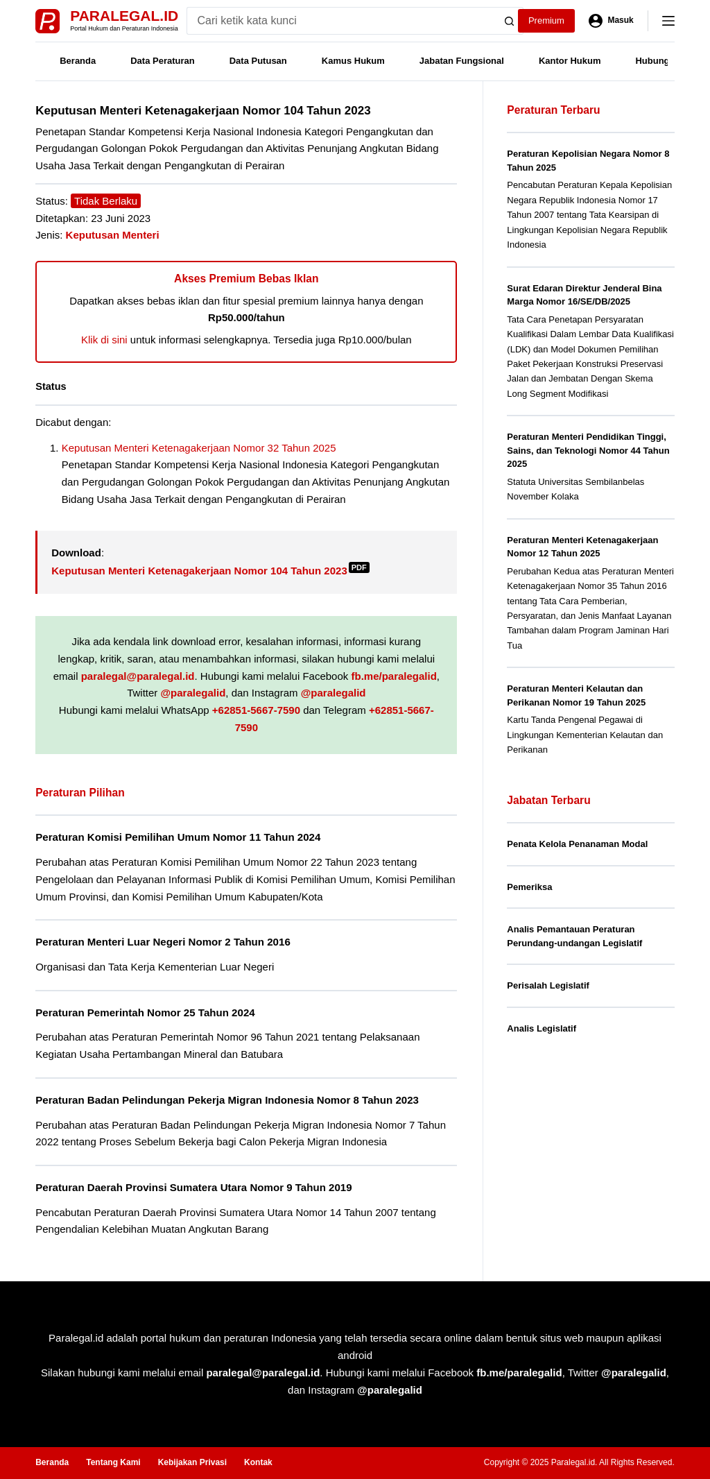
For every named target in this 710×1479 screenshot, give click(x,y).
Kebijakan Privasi (192, 1462)
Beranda (78, 60)
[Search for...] (341, 21)
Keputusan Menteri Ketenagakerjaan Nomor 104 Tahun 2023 (210, 570)
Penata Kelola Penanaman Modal (577, 844)
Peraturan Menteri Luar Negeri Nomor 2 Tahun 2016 (163, 942)
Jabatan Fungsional (461, 60)
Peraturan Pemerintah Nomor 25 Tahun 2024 (144, 1012)
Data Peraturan (162, 60)
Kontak (258, 1462)
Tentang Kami (113, 1462)
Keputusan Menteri (112, 235)
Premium (546, 20)
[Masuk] (611, 21)
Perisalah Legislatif (548, 985)
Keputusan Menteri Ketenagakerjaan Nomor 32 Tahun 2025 (199, 448)
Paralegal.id (124, 16)
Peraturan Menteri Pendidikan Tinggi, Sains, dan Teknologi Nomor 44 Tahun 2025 (588, 450)
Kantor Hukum (570, 60)
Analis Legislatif (541, 1028)
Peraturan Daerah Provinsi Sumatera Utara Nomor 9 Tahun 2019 (193, 1187)
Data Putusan (258, 60)
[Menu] (668, 21)
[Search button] (509, 21)
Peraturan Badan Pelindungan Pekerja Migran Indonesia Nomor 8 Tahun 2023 (227, 1100)
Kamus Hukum (353, 60)
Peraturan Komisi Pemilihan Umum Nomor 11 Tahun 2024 (177, 837)
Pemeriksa (529, 887)
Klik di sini (104, 339)
